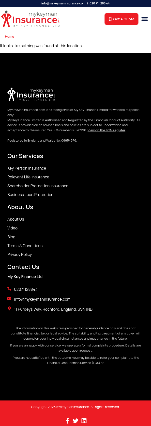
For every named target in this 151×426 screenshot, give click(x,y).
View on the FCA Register (106, 130)
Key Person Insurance (26, 168)
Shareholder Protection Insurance (37, 185)
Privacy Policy (19, 254)
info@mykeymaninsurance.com (63, 3)
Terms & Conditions (25, 245)
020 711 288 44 (100, 3)
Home (9, 36)
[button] (144, 19)
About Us (15, 219)
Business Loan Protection (30, 194)
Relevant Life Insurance (28, 177)
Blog (11, 237)
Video (12, 228)
